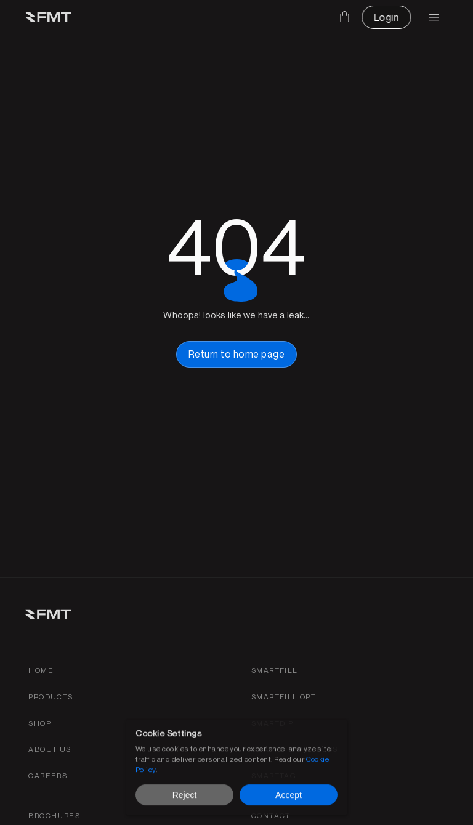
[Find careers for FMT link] (47, 776)
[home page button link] (236, 354)
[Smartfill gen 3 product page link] (274, 671)
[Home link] (41, 671)
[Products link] (50, 697)
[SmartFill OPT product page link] (283, 697)
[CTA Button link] (386, 17)
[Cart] (344, 16)
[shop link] (39, 724)
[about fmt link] (49, 749)
